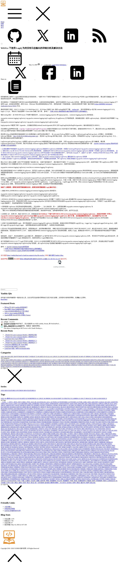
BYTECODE (29, 408)
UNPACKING (56, 472)
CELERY (80, 408)
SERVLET (65, 460)
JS (78, 435)
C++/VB (58, 360)
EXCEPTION (95, 420)
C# (42, 408)
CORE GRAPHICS (56, 414)
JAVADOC (56, 432)
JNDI (14, 435)
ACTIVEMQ (72, 402)
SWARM (78, 467)
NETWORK (67, 445)
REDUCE (112, 455)
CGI (85, 408)
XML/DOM (37, 366)
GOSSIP (18, 361)
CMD (113, 410)
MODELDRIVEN (15, 444)
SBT (84, 459)
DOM (19, 419)
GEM (42, 424)
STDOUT (86, 465)
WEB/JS (33, 356)
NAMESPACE (44, 445)
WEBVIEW (66, 477)
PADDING (114, 449)
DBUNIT (101, 415)
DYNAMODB (69, 419)
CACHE (51, 408)
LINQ (7, 439)
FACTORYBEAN (7, 422)
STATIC (68, 465)
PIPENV (94, 450)
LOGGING (108, 439)
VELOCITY (102, 474)
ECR (98, 419)
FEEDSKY (56, 422)
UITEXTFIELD (74, 470)
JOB (21, 435)
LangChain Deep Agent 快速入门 (14, 339)
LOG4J (69, 439)
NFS (104, 445)
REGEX (22, 457)
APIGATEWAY (93, 403)
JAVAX (104, 432)
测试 (17, 482)
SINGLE (46, 462)
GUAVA (37, 425)
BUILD (115, 407)
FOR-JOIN (111, 422)
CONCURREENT (90, 412)
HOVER (59, 427)
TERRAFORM (61, 469)
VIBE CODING (6, 475)
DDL (107, 415)
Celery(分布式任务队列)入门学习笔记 (16, 311)
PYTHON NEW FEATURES (26, 390)
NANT (51, 445)
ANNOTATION (64, 403)
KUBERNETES (106, 361)
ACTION (54, 402)
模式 (105, 481)
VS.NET (100, 475)
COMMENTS (31, 412)
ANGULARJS (45, 403)
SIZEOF (70, 462)
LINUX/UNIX (64, 356)
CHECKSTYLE (100, 408)
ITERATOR (102, 429)
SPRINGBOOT (77, 464)
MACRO (68, 440)
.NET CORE (22, 402)
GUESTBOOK (45, 425)
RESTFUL (93, 457)
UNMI (48, 472)
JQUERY (50, 435)
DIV (80, 417)
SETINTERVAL (85, 460)
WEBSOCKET (47, 477)
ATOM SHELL (63, 405)
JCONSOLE (28, 434)
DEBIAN (112, 415)
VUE (106, 475)
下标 (19, 481)
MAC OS (39, 440)
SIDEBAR (29, 462)
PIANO (88, 450)
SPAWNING (49, 464)
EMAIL (4, 420)
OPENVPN (31, 449)
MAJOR (75, 440)
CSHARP (110, 414)
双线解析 (53, 481)
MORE (31, 444)
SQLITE (103, 464)
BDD (24, 407)
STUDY (52, 467)
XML (63, 479)
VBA (81, 474)
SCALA (49, 356)
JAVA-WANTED (22, 432)
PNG (50, 452)
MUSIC (16, 445)
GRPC (25, 425)
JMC (103, 434)
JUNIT (109, 435)
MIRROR (102, 442)
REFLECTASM (13, 457)
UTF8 (34, 474)
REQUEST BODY (65, 457)
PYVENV (12, 455)
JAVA (4, 356)
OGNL (92, 447)
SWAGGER (71, 467)
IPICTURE (62, 429)
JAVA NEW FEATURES (9, 390)
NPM (64, 447)
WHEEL (74, 477)
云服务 (28, 481)
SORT (34, 464)
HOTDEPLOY (51, 427)
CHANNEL (91, 408)
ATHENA (49, 405)
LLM (31, 363)
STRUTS (82, 365)
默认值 (93, 482)
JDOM (86, 434)
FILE (62, 422)
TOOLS (23, 470)
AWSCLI (113, 405)
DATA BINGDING (69, 415)
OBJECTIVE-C (84, 447)
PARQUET (29, 450)
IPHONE (55, 429)
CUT (28, 415)
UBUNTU (55, 470)
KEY (56, 437)
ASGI (17, 405)
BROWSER (97, 407)
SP (38, 464)
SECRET (31, 460)
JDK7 (76, 434)
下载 (23, 481)
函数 (38, 481)
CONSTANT (5, 414)
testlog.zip (75, 109)
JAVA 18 (73, 430)
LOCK (48, 439)
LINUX (56, 356)
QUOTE (44, 455)
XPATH (78, 479)
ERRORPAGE (57, 420)
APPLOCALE (109, 403)
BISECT (44, 407)
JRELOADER (72, 435)
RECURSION (90, 455)
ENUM (41, 420)
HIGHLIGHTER (25, 427)
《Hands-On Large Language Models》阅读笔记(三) (20, 337)
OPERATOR (39, 449)
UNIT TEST (28, 472)
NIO (113, 445)
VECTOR (94, 474)
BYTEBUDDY (19, 408)
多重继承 (66, 481)
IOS (95, 356)
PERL (86, 363)
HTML (64, 427)
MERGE (27, 442)
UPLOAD (76, 472)
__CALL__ (5, 402)
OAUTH (76, 447)
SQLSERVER (23, 465)
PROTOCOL (97, 454)
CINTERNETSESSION (18, 410)
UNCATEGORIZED (98, 365)
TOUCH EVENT (32, 470)
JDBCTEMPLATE (53, 434)
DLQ (88, 417)
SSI (43, 465)
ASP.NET (23, 405)
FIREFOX (82, 422)
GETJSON (72, 424)
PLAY (100, 450)
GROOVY (26, 361)
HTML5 (70, 427)
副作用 (43, 481)
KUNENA (85, 437)
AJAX (11, 403)
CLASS (29, 410)
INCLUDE (20, 429)
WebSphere (63, 65)
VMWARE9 (82, 475)
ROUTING (19, 459)
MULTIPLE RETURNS (104, 444)
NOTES (37, 447)
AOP (76, 403)
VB (77, 474)
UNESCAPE (107, 470)
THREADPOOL (99, 469)
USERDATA (22, 474)
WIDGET (80, 477)
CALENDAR (59, 408)
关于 (2, 27)
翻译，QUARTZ (61, 482)
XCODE (52, 479)
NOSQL (22, 447)
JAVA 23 (92, 430)
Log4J (54, 65)
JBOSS (13, 434)
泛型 (8, 482)
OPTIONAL (48, 449)
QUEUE (38, 455)
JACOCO (39, 430)
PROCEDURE (29, 454)
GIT (78, 424)
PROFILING (45, 454)
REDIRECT (99, 455)
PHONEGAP (76, 450)
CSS (3, 415)
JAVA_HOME (11, 432)
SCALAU (95, 459)
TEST (69, 469)
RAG (59, 455)
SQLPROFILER (13, 465)
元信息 (33, 481)
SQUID (35, 465)
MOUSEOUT (52, 444)
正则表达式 (111, 481)
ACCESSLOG (42, 402)
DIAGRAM (61, 417)
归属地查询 (82, 481)
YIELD (112, 479)
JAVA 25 (105, 430)
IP (50, 429)
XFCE (58, 479)
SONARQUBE (27, 464)
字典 (72, 481)
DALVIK (44, 415)
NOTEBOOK (29, 447)
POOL (60, 452)
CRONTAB (103, 414)
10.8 (32, 402)
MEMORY (14, 442)
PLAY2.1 (4, 452)
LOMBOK (4, 440)
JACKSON (32, 430)
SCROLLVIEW (22, 460)
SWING (90, 467)
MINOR (91, 442)
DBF (96, 415)
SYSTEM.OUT (24, 469)
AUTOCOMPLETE (89, 405)
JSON (91, 435)
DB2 (92, 415)
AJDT (15, 403)
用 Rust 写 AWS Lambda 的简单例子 (16, 307)
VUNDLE (111, 475)
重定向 (83, 482)
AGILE (101, 402)
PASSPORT (37, 450)
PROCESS (37, 454)
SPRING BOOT (66, 464)
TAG (39, 469)
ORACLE (89, 398)
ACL (49, 402)
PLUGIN (40, 452)
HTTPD (97, 427)
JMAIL (98, 434)
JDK (62, 434)
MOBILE (45, 363)
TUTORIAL (47, 470)
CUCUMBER (14, 415)
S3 (67, 459)
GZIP (73, 425)
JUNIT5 (115, 435)
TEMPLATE (52, 469)
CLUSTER (107, 410)
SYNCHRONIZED (104, 467)
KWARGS (92, 437)
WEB (27, 356)
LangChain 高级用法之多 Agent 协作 (16, 344)
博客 (48, 481)
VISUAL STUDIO (64, 475)
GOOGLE (98, 424)
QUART (24, 455)
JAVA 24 (99, 430)
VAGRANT (47, 474)
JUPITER (4, 437)
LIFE (3, 439)
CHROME (114, 408)
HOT (43, 427)
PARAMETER (21, 450)
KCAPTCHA (49, 437)
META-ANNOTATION (48, 442)
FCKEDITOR (24, 422)
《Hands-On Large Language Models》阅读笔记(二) (20, 340)
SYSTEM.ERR (14, 469)
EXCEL (75, 420)
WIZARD (103, 477)
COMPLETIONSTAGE (68, 412)
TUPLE (40, 470)
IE (6, 429)
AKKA (19, 360)
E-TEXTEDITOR (79, 419)
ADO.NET (95, 402)
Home (2, 22)
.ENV (11, 402)
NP (60, 447)
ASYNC (43, 405)
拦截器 (89, 481)
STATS (73, 465)
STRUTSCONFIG (42, 467)
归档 (2, 23)
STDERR (79, 465)
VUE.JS (113, 365)
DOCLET (4, 419)
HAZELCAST (93, 425)
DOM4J (25, 419)
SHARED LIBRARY (108, 460)
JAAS (26, 430)
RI (113, 457)
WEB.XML (21, 477)
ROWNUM (27, 459)
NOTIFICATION (45, 447)
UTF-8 (29, 474)
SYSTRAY (33, 469)
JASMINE (54, 430)
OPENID (4, 449)
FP (116, 422)
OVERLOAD (77, 449)
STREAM (93, 465)
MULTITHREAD (7, 445)
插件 (94, 481)
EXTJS (108, 420)
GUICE (53, 425)
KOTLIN (98, 361)
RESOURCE (84, 457)
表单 (75, 482)
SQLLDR (109, 464)
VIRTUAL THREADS (29, 475)
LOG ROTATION (61, 439)
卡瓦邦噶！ (8, 507)
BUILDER (4, 408)
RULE (51, 459)
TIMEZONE (108, 469)
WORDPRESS (27, 366)
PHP (91, 363)
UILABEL (65, 470)
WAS (57, 65)
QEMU (18, 455)
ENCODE (10, 420)
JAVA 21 (80, 430)
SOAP (100, 462)
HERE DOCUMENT (109, 425)
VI (113, 474)
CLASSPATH (48, 410)
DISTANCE (74, 417)
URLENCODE (99, 472)
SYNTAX (113, 467)
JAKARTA (47, 430)
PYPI (116, 454)
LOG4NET (76, 439)
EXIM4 (103, 420)
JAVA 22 (86, 430)
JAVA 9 (111, 430)
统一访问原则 (40, 482)
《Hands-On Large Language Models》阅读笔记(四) (20, 335)
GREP (3, 425)
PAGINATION (11, 450)
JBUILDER (20, 434)
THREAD (90, 469)
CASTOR (67, 408)
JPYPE (44, 435)
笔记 (29, 482)
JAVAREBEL (78, 432)
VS (95, 475)
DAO (50, 415)
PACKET (107, 449)
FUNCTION (5, 424)
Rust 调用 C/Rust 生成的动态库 (14, 309)
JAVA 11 (67, 430)
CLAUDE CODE (59, 410)
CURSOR (22, 415)
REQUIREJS (75, 457)
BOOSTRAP (71, 407)
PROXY (105, 454)
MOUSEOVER (62, 444)
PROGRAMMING (7, 365)
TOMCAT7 (16, 470)
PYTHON (20, 356)
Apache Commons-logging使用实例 (18, 246)
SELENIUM (38, 460)
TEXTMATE (75, 469)
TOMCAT (8, 470)
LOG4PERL (84, 439)
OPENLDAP (11, 449)
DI (55, 417)
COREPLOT (66, 414)
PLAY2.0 (111, 450)
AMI (30, 403)
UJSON (89, 470)
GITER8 (83, 424)
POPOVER (67, 452)
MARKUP (95, 440)
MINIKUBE (84, 442)
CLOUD (100, 410)
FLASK (115, 360)
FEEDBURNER (46, 422)
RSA (34, 459)
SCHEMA (4, 460)
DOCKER (87, 360)
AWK (103, 405)
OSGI (70, 449)
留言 (2, 25)
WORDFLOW (111, 477)
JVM (86, 361)
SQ (83, 464)
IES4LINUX (12, 429)
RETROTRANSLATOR (104, 457)
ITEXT (108, 429)
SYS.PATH (5, 469)
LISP (18, 439)
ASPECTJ (30, 405)
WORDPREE (5, 479)
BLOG (47, 360)
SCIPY (10, 460)
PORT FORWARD (77, 452)
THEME (83, 469)
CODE (3, 412)
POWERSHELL (6, 454)
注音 (12, 482)
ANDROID (36, 360)
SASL (75, 459)
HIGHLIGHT (15, 427)
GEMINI (48, 424)
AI (7, 360)
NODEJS (73, 363)
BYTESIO (37, 408)
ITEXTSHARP (6, 430)
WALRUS (4, 477)
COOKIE (38, 414)
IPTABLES (70, 429)
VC (85, 474)
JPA (40, 435)
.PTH (28, 402)
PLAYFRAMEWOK (14, 452)
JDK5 (71, 434)
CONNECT (111, 412)
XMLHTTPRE (71, 479)
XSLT (84, 479)
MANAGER (82, 440)
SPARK (68, 365)
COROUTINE (76, 414)
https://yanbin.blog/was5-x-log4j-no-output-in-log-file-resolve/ (26, 255)
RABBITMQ (52, 455)
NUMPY (69, 447)
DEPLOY (20, 417)
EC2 (87, 419)
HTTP (42, 361)
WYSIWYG (45, 479)
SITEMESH (63, 462)
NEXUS (99, 445)
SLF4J (75, 462)
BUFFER (105, 407)
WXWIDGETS (36, 479)
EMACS (113, 419)
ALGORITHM (27, 360)
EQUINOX (48, 420)
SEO (45, 460)
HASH (85, 425)
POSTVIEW (105, 452)
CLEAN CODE (70, 410)
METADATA (60, 442)
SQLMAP (4, 465)
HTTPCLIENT (89, 427)
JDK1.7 (66, 434)
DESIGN (38, 417)
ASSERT (36, 405)
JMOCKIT (109, 434)
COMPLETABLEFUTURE (52, 412)
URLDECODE (89, 472)
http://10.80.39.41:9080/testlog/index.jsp (25, 136)
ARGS (3, 405)
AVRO (98, 405)
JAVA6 (30, 432)
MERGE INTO (35, 442)
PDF (55, 450)
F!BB (113, 420)
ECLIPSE (92, 419)
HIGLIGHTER (36, 427)
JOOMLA (80, 361)
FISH (88, 422)
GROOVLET (10, 425)
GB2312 (30, 424)
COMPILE (39, 412)
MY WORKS (53, 363)
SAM (71, 459)
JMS (114, 434)
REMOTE (48, 457)
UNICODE (5, 472)
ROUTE (13, 459)
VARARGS (64, 474)
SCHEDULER (113, 459)
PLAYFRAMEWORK (105, 356)
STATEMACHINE (59, 465)
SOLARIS (18, 464)
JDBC (45, 434)
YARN (107, 479)
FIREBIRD (74, 422)
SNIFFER (90, 462)
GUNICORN (66, 425)
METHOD (68, 442)
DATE (88, 415)
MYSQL (36, 445)
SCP (15, 460)
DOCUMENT (12, 419)
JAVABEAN (48, 432)
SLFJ (80, 462)
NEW (74, 445)
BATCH (19, 407)
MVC (21, 445)
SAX (80, 459)
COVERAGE (85, 414)
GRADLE (110, 424)
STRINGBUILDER (7, 467)
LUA (22, 440)
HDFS (100, 425)
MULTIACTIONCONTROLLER (86, 444)
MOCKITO (5, 444)
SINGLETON (54, 462)
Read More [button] (4, 299)
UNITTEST (37, 472)
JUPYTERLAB (13, 437)
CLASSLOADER (38, 410)
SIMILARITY (38, 462)
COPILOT (46, 414)
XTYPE (102, 479)
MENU (21, 442)
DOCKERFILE (107, 417)
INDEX (27, 429)
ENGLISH (101, 360)
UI (60, 470)
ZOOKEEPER (12, 481)
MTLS (73, 444)
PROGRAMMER (56, 454)
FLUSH (99, 422)
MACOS (62, 440)
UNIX (43, 472)
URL (82, 472)
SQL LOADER (94, 464)
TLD (115, 469)
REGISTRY (41, 457)
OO (104, 447)
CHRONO (4, 410)
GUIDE (59, 425)
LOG (53, 439)
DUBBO (48, 419)
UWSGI (39, 474)
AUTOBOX (78, 405)
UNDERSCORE (97, 470)
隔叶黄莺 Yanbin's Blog (56, 255)
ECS (102, 419)
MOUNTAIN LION (40, 444)
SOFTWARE (9, 464)
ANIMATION (54, 403)
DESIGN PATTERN (47, 417)
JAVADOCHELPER (67, 432)
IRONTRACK (90, 429)
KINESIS (66, 437)
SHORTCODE (11, 462)
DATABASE (75, 356)
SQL (87, 464)
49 (35, 402)
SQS (30, 465)
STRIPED (17, 467)
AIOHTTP (114, 402)
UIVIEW (83, 470)
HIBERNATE (35, 361)
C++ (52, 360)
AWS (83, 356)
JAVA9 (41, 432)
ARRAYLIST (10, 405)
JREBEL (57, 435)
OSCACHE (64, 449)
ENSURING (34, 420)
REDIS (45, 365)
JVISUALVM (23, 437)
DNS (92, 417)
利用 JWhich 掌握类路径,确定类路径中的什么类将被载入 (68, 111)
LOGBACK (93, 439)
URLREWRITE (109, 472)
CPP (71, 360)
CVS (32, 415)
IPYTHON (78, 429)
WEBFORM (38, 477)
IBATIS (48, 361)
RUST (56, 365)
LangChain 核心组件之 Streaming (14, 346)
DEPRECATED (29, 417)
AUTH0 (71, 405)
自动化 (70, 482)
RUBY (50, 365)
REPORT (55, 457)
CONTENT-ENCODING (27, 414)
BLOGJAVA (56, 407)
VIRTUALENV (52, 475)
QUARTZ (41, 356)
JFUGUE (92, 434)
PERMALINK (67, 450)
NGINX (109, 445)
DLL (84, 417)
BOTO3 (90, 407)
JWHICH (35, 437)
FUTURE (23, 424)
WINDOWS (17, 366)
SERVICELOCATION (54, 460)
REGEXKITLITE (31, 457)
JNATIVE (8, 435)
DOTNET (31, 419)
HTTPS (102, 427)
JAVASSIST (97, 432)
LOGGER (100, 439)
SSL (47, 465)
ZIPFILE (4, 481)
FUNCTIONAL (6, 361)
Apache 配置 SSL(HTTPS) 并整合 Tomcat (17, 315)
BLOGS (64, 407)
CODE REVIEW (11, 412)
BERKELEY (36, 407)
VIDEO (14, 475)
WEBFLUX (29, 477)
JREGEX (63, 435)
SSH (40, 465)
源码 (21, 482)
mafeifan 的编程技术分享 (12, 510)
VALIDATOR (55, 474)
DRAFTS (94, 360)
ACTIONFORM (62, 402)
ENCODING (18, 420)
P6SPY (93, 449)
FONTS (104, 422)
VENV (109, 474)
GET (66, 424)
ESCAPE (69, 420)
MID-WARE (37, 363)
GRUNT (31, 425)
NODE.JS (8, 447)
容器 (76, 481)
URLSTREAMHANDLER (9, 474)
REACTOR (82, 455)
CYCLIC (37, 415)
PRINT (21, 454)
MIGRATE (76, 442)
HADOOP (79, 425)
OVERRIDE (86, 449)
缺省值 (48, 482)
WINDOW (88, 477)
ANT (72, 403)
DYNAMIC (60, 419)
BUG (110, 407)
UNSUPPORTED (66, 472)
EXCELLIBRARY (84, 420)
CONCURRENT (102, 412)
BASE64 (13, 407)
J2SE (22, 430)
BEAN (29, 407)
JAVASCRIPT (58, 398)
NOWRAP (55, 447)
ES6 (64, 420)
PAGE (3, 450)
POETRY (55, 452)
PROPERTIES (79, 454)
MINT (96, 442)
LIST (22, 439)
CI (9, 410)
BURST (11, 408)
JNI (17, 435)
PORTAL (87, 452)
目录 (25, 482)
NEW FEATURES (64, 363)
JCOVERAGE (38, 434)
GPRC (104, 424)
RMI (3, 459)
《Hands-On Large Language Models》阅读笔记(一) (20, 342)
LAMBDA (76, 398)
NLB (3, 447)
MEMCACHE (5, 442)
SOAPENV (106, 462)
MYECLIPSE (28, 445)
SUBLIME (58, 467)
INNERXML (34, 429)
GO (13, 361)
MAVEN (102, 440)
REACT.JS (74, 455)
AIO (109, 402)
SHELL (4, 462)
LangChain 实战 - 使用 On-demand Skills (17, 348)
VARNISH (72, 474)
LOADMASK (41, 439)
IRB (83, 429)
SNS (95, 462)
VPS (92, 475)
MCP (107, 440)
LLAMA (28, 439)
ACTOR (80, 402)
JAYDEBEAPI (6, 434)
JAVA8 (73, 361)
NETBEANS (58, 445)
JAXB (109, 432)
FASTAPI (108, 360)
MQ (69, 444)
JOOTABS (34, 435)
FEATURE (33, 422)
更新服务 (99, 481)
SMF (84, 462)
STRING (100, 465)
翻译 (9, 398)
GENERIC (55, 424)
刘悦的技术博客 (9, 508)
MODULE (25, 444)
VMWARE (74, 475)
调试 (79, 482)
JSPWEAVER (101, 435)
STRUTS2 (68, 398)
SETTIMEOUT (96, 460)
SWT (95, 467)
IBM (113, 427)
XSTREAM (95, 479)
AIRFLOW (13, 360)
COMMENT (21, 412)
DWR (53, 419)
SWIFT (88, 365)
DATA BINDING (57, 415)
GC (34, 424)
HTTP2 (81, 427)
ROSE (7, 459)
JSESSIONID (84, 435)
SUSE (64, 467)
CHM (108, 408)
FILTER (67, 422)
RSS (37, 459)
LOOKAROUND (14, 440)
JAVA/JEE (11, 356)
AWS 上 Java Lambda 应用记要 (14, 313)
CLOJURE (66, 360)
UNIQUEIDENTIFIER (16, 472)
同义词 (60, 481)
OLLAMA (99, 447)
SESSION (72, 460)
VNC (88, 475)
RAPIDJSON (65, 455)
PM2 (46, 452)
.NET (3, 360)
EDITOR (107, 419)
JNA (3, 435)
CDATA (74, 408)
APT (115, 403)
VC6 (89, 474)
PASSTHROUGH (47, 450)
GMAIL (89, 424)
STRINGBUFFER (109, 465)
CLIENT (78, 410)
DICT (67, 417)
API (86, 403)
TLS (2, 470)
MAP (89, 440)
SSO (50, 465)
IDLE (3, 429)
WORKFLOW (26, 479)
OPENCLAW (110, 447)
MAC (33, 440)
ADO (89, 402)
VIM (107, 365)
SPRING (89, 356)
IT (96, 429)
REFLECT (4, 457)
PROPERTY (88, 454)
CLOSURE (93, 410)
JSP (95, 435)
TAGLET (44, 469)
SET (78, 460)
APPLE (101, 403)
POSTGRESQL (95, 452)
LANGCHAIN (6, 363)
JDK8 (81, 434)
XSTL (88, 479)
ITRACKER (15, 430)
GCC (38, 424)
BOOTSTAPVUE (81, 407)
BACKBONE (5, 407)
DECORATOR (12, 417)
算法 (33, 482)
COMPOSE (80, 412)
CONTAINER (14, 414)
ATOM (55, 405)
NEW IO (92, 445)
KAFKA (91, 361)
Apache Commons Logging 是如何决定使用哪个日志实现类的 (24, 250)
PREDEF (15, 454)
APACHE (81, 403)
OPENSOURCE (21, 449)
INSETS (42, 429)
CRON (96, 414)
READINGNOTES (35, 365)
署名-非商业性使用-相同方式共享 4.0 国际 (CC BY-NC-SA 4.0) (40, 259)
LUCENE (27, 440)
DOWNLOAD (40, 419)
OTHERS (80, 363)
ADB (85, 402)
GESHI (61, 424)
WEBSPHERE (57, 477)
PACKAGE (100, 449)
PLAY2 (105, 450)
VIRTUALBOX (42, 475)
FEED (39, 422)
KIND (61, 437)
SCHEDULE (103, 459)
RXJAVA (62, 459)
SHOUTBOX (21, 462)
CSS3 (7, 415)
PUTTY (111, 454)
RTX (41, 459)
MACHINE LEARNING (51, 440)
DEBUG (4, 417)
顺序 (88, 482)
